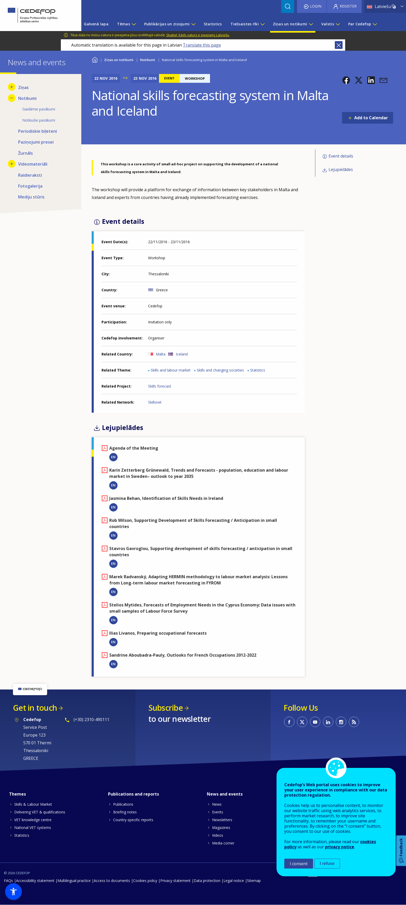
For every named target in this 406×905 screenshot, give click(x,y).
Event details (341, 156)
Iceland (182, 354)
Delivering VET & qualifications (39, 812)
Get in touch (35, 707)
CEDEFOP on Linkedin (328, 722)
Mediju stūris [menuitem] (31, 197)
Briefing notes (125, 812)
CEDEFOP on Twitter (302, 722)
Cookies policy (145, 880)
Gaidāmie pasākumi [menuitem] (38, 109)
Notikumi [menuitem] (27, 98)
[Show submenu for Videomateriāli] (12, 164)
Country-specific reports (133, 819)
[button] (346, 80)
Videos (217, 835)
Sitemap (254, 880)
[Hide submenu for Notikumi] (12, 98)
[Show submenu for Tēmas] (133, 24)
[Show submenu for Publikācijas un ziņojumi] (193, 24)
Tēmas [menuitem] (123, 23)
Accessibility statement (35, 880)
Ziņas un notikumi (118, 59)
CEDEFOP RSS (354, 722)
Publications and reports (133, 794)
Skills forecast (159, 386)
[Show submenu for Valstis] (337, 24)
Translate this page (202, 45)
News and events (225, 794)
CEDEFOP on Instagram (341, 722)
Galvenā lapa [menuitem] (96, 23)
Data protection (207, 880)
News (217, 804)
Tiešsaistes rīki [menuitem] (244, 23)
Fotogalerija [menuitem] (30, 186)
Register (348, 6)
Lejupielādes (341, 169)
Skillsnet (155, 402)
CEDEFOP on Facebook (289, 722)
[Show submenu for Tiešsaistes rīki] (262, 24)
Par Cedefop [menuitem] (359, 23)
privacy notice (339, 847)
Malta (160, 354)
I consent (299, 863)
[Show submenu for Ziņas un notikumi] (310, 24)
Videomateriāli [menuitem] (32, 164)
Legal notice (233, 880)
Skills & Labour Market (33, 804)
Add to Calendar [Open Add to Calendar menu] (371, 118)
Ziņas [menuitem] (23, 87)
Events (217, 812)
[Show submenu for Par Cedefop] (374, 24)
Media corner (223, 843)
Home (95, 59)
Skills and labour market (171, 370)
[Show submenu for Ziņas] (12, 87)
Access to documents (112, 880)
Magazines (221, 827)
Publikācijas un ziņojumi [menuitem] (167, 23)
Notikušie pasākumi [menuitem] (38, 120)
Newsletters (222, 819)
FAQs (8, 880)
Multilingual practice (74, 880)
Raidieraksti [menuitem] (30, 175)
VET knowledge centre (33, 819)
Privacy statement (175, 880)
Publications (123, 804)
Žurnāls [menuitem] (25, 153)
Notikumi (147, 59)
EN (113, 457)
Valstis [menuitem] (327, 23)
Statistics (257, 370)
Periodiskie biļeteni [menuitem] (37, 131)
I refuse (327, 863)
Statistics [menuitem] (213, 23)
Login (315, 6)
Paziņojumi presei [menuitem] (36, 142)
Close (339, 45)
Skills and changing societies (220, 370)
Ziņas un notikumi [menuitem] (290, 23)
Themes (17, 794)
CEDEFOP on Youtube (315, 722)
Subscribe (165, 707)
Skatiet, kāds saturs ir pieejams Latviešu (197, 35)
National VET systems (32, 827)
